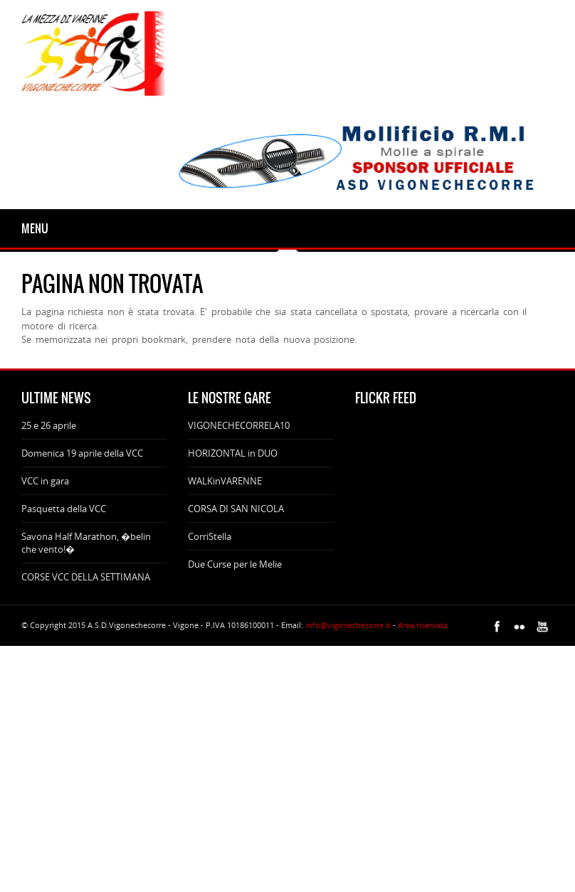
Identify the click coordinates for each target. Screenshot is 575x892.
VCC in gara (45, 480)
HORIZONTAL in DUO (233, 453)
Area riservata (423, 625)
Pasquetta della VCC (63, 508)
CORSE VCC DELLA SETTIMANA (85, 576)
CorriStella (209, 536)
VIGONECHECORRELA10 (239, 425)
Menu (34, 228)
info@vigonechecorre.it (348, 625)
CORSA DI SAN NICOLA (236, 508)
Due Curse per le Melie (235, 564)
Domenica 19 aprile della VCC (82, 453)
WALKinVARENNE (225, 480)
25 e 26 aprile (48, 425)
